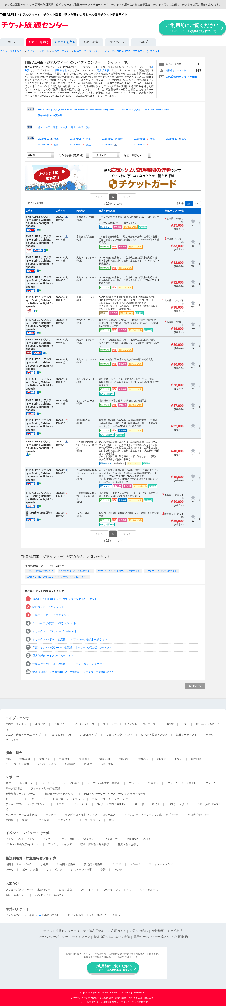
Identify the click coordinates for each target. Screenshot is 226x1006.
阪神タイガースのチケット (48, 606)
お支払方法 (175, 930)
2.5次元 (161, 758)
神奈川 (64, 127)
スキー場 (135, 864)
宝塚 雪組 (64, 758)
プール (9, 869)
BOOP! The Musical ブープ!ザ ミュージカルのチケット (64, 598)
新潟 (73, 127)
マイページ (117, 42)
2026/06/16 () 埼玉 (80, 139)
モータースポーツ (89, 819)
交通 (103, 869)
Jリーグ (29, 798)
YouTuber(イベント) (138, 838)
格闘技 (26, 819)
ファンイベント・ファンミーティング (28, 838)
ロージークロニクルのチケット (161, 570)
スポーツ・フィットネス (116, 889)
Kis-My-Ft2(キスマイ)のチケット (75, 570)
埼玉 (48, 127)
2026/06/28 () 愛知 (48, 144)
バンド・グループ (83, 724)
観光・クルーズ (149, 889)
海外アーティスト (186, 734)
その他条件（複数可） (71, 155)
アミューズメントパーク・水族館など (28, 889)
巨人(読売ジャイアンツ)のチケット (52, 655)
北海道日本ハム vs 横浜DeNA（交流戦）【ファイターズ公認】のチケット (76, 671)
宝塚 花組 (25, 758)
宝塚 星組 (84, 758)
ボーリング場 (30, 869)
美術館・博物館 (93, 864)
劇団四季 (196, 758)
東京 (55, 127)
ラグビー (51, 814)
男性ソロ (40, 724)
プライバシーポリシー (53, 936)
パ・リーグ (47, 783)
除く (197, 204)
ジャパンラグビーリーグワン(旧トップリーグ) (152, 814)
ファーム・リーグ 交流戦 (45, 788)
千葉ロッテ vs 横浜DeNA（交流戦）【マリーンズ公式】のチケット (72, 647)
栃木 (40, 127)
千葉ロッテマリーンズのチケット (52, 614)
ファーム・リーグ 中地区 (182, 783)
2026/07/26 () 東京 (80, 144)
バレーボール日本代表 (146, 804)
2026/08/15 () (109, 144)
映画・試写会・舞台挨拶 (94, 844)
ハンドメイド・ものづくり (51, 894)
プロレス (44, 819)
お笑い (179, 758)
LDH (185, 724)
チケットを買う (38, 42)
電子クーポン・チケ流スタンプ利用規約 (161, 936)
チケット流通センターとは (61, 930)
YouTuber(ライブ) (60, 734)
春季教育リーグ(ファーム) (21, 793)
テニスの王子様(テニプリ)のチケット (54, 623)
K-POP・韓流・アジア (154, 734)
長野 (80, 127)
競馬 (111, 819)
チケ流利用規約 (93, 930)
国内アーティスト (16, 724)
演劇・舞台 (14, 753)
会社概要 (158, 930)
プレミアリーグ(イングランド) (110, 798)
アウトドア (87, 889)
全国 (29, 126)
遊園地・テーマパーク (19, 864)
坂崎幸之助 (61, 70)
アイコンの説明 (35, 203)
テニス (60, 804)
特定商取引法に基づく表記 (112, 936)
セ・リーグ (26, 783)
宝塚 (8, 758)
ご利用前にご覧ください (192, 28)
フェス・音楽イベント (119, 734)
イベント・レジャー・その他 (27, 833)
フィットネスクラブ (161, 864)
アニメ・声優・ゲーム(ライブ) (23, 734)
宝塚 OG (143, 758)
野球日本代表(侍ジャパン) (60, 793)
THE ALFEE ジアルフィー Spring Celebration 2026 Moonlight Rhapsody (76, 109)
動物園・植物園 (66, 864)
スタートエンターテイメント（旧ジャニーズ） (130, 724)
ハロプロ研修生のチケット (40, 570)
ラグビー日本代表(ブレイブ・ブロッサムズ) (90, 814)
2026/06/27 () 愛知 (176, 139)
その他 (118, 869)
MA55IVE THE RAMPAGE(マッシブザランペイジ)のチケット (57, 577)
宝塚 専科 (124, 758)
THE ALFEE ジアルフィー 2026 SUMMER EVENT (145, 109)
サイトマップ (81, 936)
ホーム (12, 42)
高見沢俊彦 (103, 70)
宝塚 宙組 (104, 758)
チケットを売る (64, 42)
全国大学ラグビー (198, 814)
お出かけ (12, 884)
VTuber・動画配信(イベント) (23, 844)
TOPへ (197, 685)
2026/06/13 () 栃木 (48, 139)
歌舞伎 (88, 764)
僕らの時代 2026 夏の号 (50, 115)
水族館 (44, 864)
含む (189, 204)
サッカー (11, 798)
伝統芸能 (70, 764)
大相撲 (9, 819)
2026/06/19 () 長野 (112, 139)
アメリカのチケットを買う (21, 915)
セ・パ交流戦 (71, 783)
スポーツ (12, 777)
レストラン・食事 (81, 869)
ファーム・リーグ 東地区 (144, 783)
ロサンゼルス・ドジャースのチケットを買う (94, 915)
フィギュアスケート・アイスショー (27, 804)
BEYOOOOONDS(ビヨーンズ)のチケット (119, 570)
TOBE (170, 724)
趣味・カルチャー (16, 894)
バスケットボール (178, 804)
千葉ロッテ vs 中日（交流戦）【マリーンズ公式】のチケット (68, 663)
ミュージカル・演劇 (17, 764)
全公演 (30, 109)
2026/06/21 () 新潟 (144, 139)
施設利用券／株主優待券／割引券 (31, 858)
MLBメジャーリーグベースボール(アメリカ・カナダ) (115, 793)
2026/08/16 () (141, 144)
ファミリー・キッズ (60, 844)
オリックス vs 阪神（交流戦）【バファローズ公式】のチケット (69, 639)
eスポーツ (112, 838)
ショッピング (54, 869)
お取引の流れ (139, 930)
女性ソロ (59, 724)
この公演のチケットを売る (181, 76)
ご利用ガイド (117, 930)
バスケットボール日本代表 (21, 814)
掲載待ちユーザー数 (176, 70)
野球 (8, 783)
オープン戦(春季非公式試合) (103, 783)
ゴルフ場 (116, 864)
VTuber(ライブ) (88, 734)
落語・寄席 (107, 764)
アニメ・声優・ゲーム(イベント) (78, 838)
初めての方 (90, 42)
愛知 (88, 127)
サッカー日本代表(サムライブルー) (63, 798)
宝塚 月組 (45, 758)
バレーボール (80, 804)
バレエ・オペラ (47, 764)
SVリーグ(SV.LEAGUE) (111, 804)
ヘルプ (143, 42)
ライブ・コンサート (21, 718)
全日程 (30, 138)
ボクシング (64, 819)
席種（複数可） (133, 155)
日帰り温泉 (65, 889)
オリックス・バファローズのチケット (54, 631)
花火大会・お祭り (128, 844)
